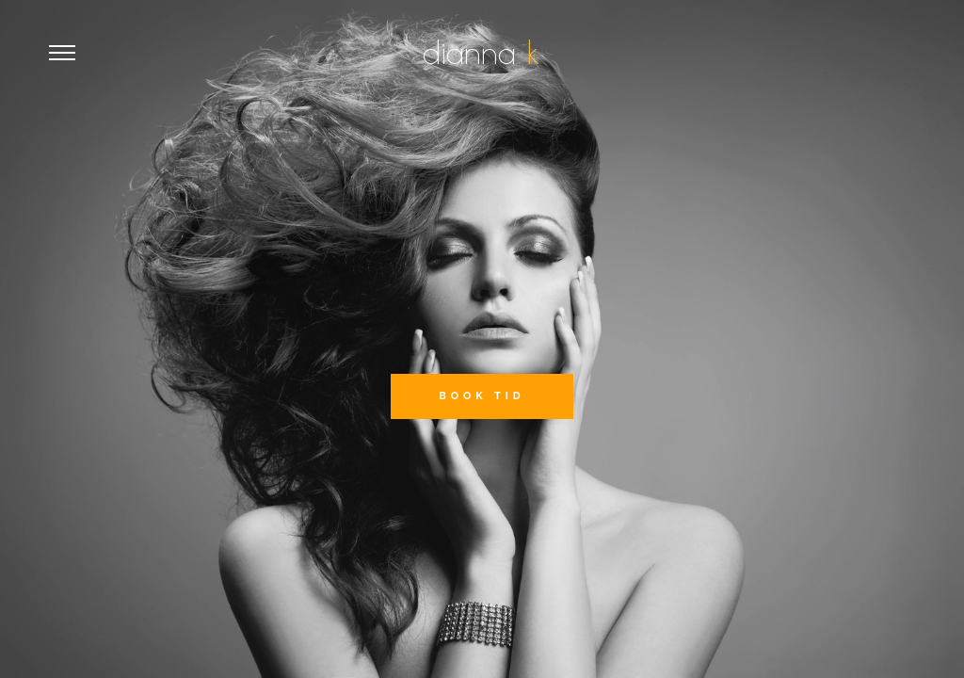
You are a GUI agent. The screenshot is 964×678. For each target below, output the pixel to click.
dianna (475, 52)
